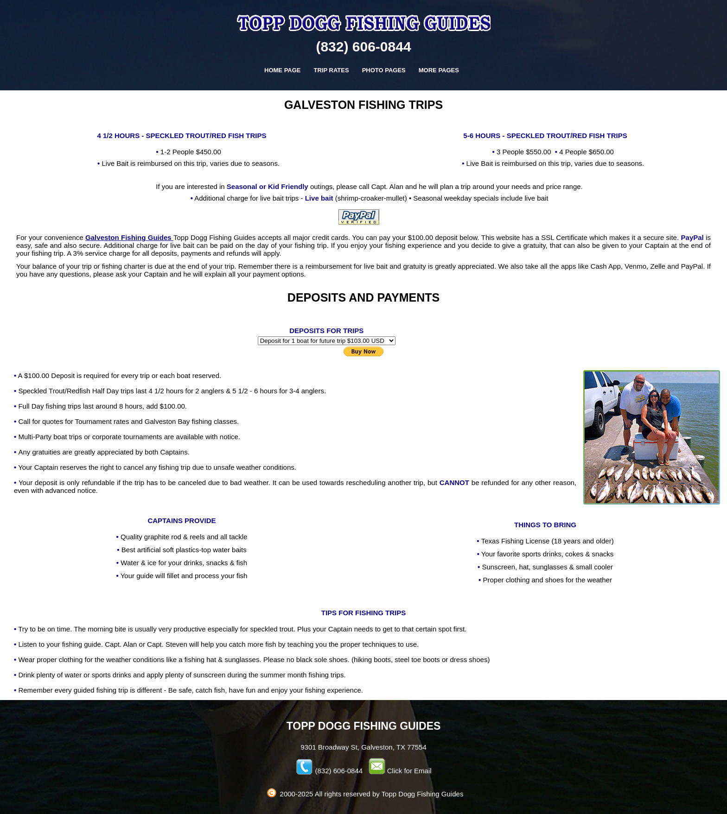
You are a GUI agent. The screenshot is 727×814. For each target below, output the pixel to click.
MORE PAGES (439, 70)
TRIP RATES (331, 70)
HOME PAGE (282, 70)
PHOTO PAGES (384, 70)
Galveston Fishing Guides (129, 237)
